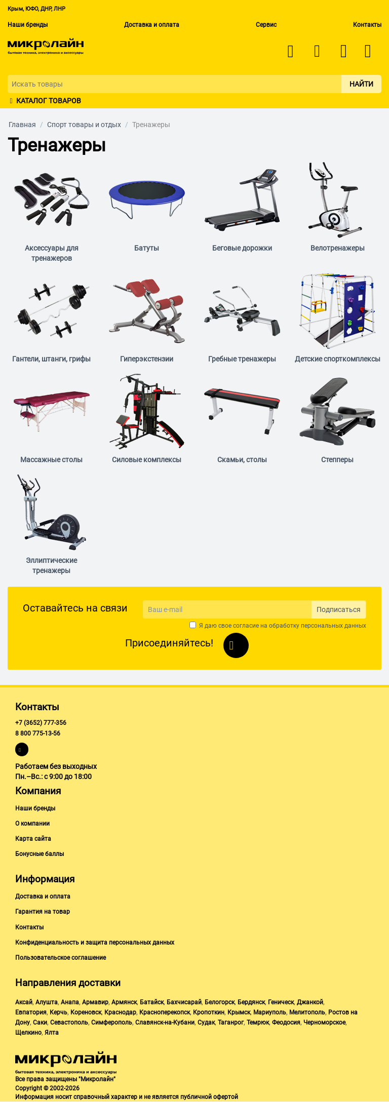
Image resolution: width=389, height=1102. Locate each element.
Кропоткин (208, 1012)
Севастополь (69, 1022)
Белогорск (220, 1002)
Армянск (124, 1002)
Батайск (152, 1002)
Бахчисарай (184, 1002)
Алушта (46, 1002)
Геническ (281, 1002)
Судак (206, 1022)
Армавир (95, 1002)
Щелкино (28, 1032)
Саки (40, 1022)
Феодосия (286, 1022)
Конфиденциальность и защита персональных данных (94, 942)
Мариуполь (269, 1012)
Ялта (52, 1032)
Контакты (367, 24)
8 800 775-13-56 (37, 733)
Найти (361, 84)
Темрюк (258, 1022)
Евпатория (31, 1012)
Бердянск (251, 1002)
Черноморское (324, 1022)
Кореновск (85, 1012)
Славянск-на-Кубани (164, 1022)
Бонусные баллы (39, 854)
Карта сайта (33, 838)
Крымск (238, 1012)
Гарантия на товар (42, 911)
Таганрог (231, 1022)
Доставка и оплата (151, 24)
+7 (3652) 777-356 (40, 722)
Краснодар (120, 1012)
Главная (22, 124)
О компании (32, 823)
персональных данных (333, 625)
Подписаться (339, 609)
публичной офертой (209, 1096)
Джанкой (310, 1002)
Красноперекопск (164, 1012)
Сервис (266, 24)
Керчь (58, 1012)
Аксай (23, 1002)
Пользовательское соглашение (60, 957)
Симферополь (111, 1022)
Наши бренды (28, 24)
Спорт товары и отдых (84, 124)
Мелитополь (307, 1012)
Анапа (70, 1002)
